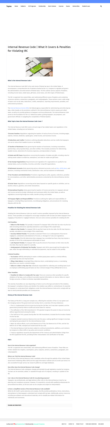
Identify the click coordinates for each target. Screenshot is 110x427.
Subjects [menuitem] (23, 6)
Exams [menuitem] (68, 6)
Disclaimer (101, 424)
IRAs (57, 168)
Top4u (8, 6)
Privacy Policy (79, 424)
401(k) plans (63, 168)
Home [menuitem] (16, 6)
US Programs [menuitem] (32, 6)
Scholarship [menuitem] (42, 6)
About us (64, 424)
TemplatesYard (21, 424)
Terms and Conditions (91, 424)
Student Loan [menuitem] (86, 6)
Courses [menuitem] (61, 6)
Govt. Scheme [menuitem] (52, 6)
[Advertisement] (55, 25)
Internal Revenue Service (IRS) (19, 108)
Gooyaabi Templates (39, 424)
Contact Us (71, 424)
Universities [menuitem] (76, 6)
